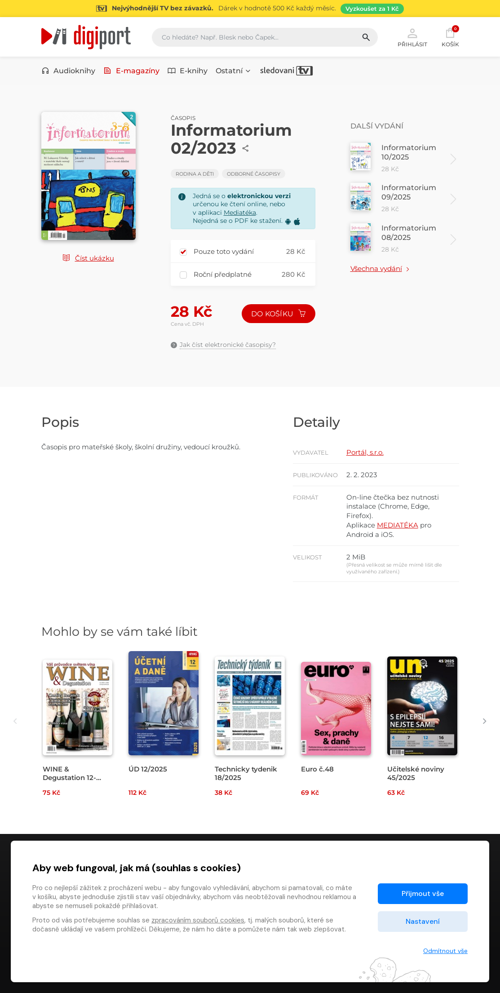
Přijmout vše (423, 893)
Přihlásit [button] (412, 37)
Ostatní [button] (234, 70)
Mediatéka (240, 212)
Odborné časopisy (253, 174)
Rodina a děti (195, 174)
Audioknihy (68, 70)
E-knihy (188, 70)
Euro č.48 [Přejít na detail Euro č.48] (317, 769)
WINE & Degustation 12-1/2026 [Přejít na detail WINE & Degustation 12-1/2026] (69, 777)
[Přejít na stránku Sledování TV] (250, 8)
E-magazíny (131, 70)
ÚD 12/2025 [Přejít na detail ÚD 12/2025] (147, 769)
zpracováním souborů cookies (197, 920)
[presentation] (15, 721)
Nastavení (423, 921)
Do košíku (278, 314)
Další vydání (376, 126)
